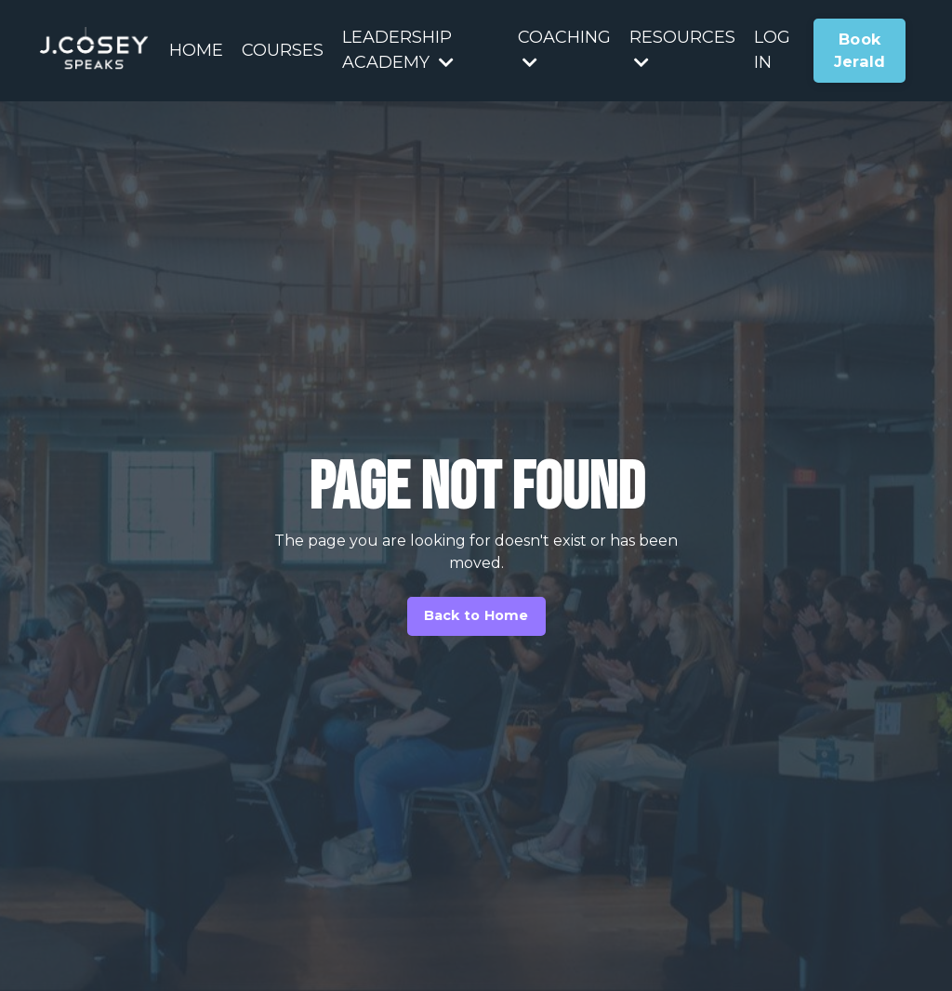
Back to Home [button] (476, 615)
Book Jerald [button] (860, 50)
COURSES (283, 50)
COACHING (564, 49)
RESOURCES (682, 49)
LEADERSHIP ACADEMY (398, 50)
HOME (196, 50)
